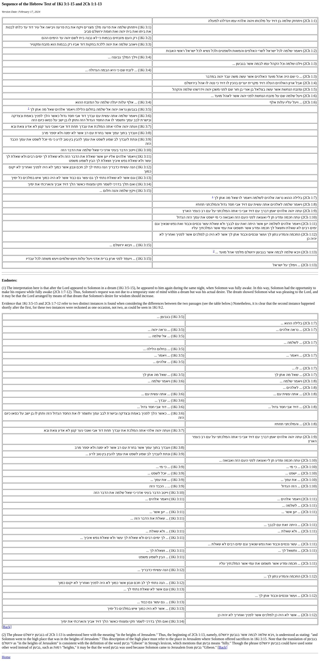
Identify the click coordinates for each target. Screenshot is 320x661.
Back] (7, 627)
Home (6, 657)
